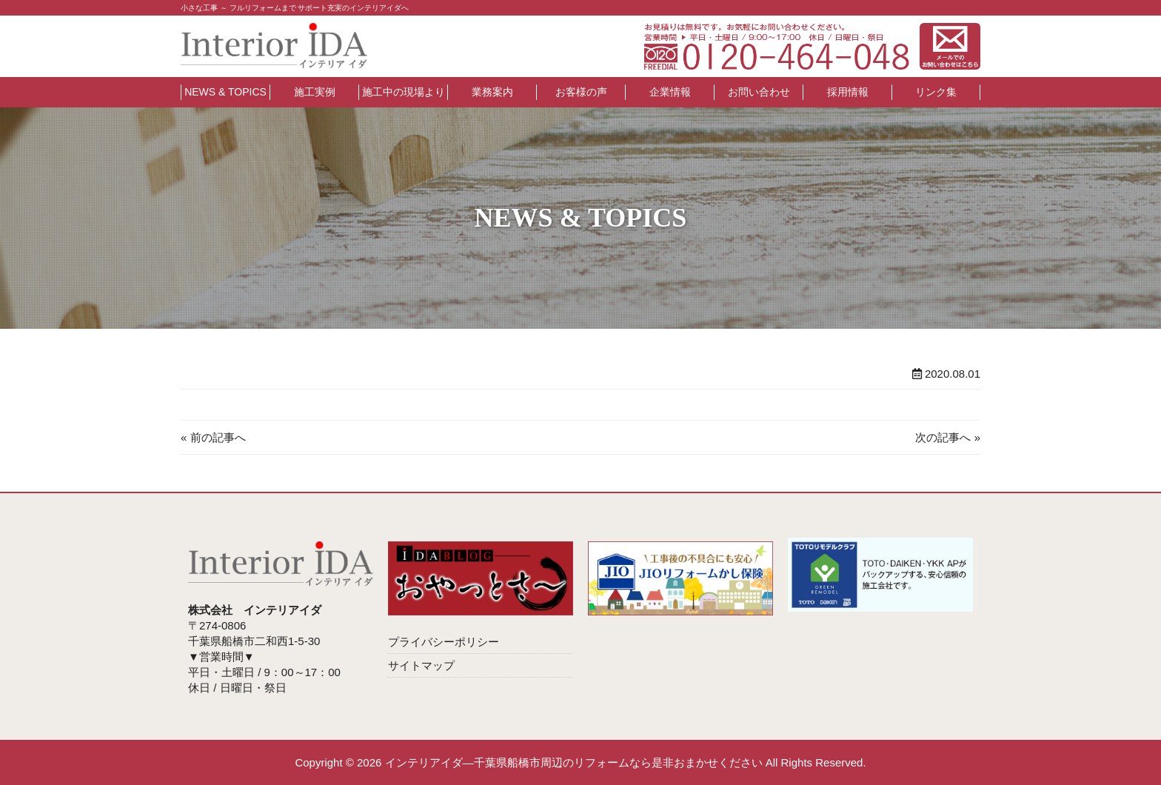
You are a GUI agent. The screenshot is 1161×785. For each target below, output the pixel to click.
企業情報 (670, 92)
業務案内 (492, 92)
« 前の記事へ (213, 437)
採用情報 (848, 92)
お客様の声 (581, 92)
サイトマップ (421, 665)
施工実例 (314, 92)
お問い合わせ (759, 92)
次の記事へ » (947, 437)
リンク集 (936, 92)
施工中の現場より (403, 92)
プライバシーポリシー (443, 641)
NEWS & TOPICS (225, 92)
